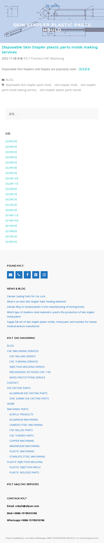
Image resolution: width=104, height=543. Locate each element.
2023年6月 (11, 157)
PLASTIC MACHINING (21, 451)
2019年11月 (12, 215)
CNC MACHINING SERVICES (23, 351)
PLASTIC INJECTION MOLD (25, 467)
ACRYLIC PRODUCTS (21, 414)
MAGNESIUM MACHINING (24, 446)
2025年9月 (11, 146)
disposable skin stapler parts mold (28, 85)
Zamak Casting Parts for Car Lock (26, 296)
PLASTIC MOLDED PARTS (24, 472)
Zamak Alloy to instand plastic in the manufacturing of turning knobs (45, 306)
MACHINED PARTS (18, 409)
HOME (10, 403)
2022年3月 (11, 199)
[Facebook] (27, 274)
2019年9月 (11, 225)
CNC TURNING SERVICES (23, 361)
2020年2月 (11, 210)
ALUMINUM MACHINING (23, 419)
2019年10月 (12, 220)
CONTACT (13, 382)
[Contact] (10, 274)
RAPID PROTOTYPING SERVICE (27, 377)
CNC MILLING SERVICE (22, 356)
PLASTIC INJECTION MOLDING (25, 462)
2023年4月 (11, 167)
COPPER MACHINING (21, 440)
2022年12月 (12, 178)
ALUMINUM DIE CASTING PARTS (28, 393)
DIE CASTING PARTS (19, 388)
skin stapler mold (65, 85)
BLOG (9, 80)
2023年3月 (11, 173)
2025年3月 (11, 152)
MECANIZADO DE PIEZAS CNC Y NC (30, 372)
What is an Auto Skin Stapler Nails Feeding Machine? (36, 301)
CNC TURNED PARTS (21, 435)
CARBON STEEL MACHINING (26, 424)
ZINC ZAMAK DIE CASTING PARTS (29, 398)
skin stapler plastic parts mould (60, 90)
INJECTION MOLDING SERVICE (27, 366)
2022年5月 (11, 194)
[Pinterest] (35, 274)
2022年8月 (11, 189)
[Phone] (18, 274)
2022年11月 (12, 183)
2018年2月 (11, 241)
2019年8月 (11, 231)
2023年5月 (11, 162)
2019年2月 (11, 236)
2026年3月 (11, 141)
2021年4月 (11, 204)
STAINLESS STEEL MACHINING (27, 456)
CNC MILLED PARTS (21, 430)
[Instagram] (44, 274)
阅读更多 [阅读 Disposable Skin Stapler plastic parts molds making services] (84, 69)
